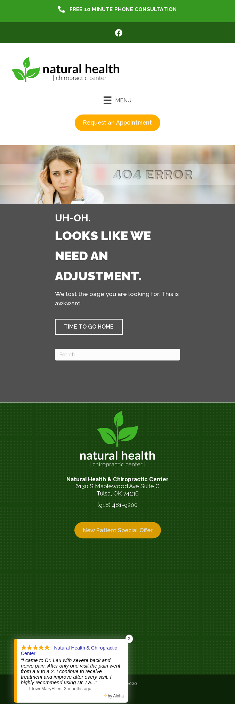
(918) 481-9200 (117, 504)
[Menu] (117, 100)
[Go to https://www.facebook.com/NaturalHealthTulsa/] (119, 34)
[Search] (117, 355)
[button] (89, 327)
